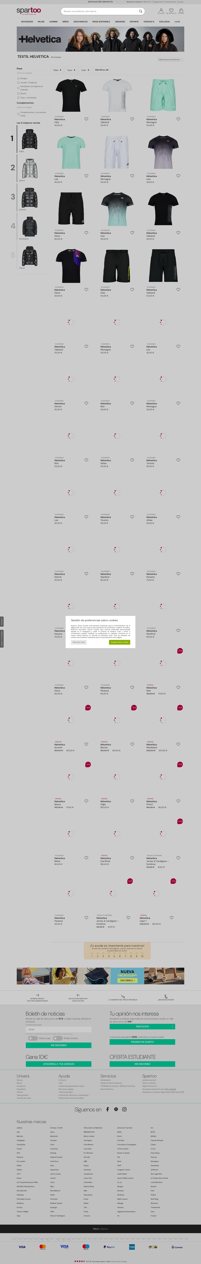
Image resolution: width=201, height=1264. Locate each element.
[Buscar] (140, 11)
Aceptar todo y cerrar (119, 642)
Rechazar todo (79, 642)
